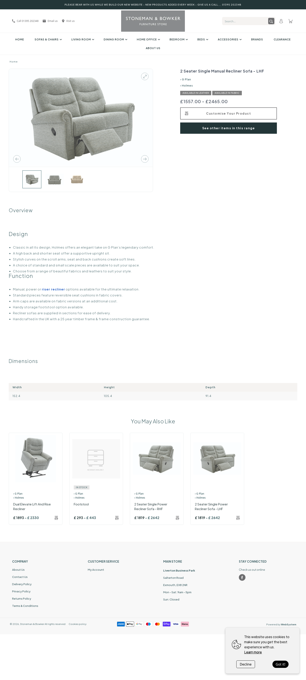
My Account (96, 569)
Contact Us (20, 577)
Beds (202, 39)
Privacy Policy (21, 591)
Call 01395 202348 (25, 21)
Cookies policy (77, 624)
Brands (257, 39)
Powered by (281, 624)
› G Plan (185, 79)
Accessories (229, 39)
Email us (50, 21)
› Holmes (186, 85)
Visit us (68, 21)
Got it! (280, 664)
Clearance (282, 39)
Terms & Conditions (25, 605)
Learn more (253, 652)
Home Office (148, 39)
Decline (246, 664)
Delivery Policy (22, 584)
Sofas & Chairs (48, 39)
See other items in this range (228, 128)
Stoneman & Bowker (32, 624)
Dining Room (115, 39)
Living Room (82, 39)
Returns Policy (21, 598)
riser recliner (53, 289)
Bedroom (178, 39)
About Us (153, 48)
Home (19, 39)
